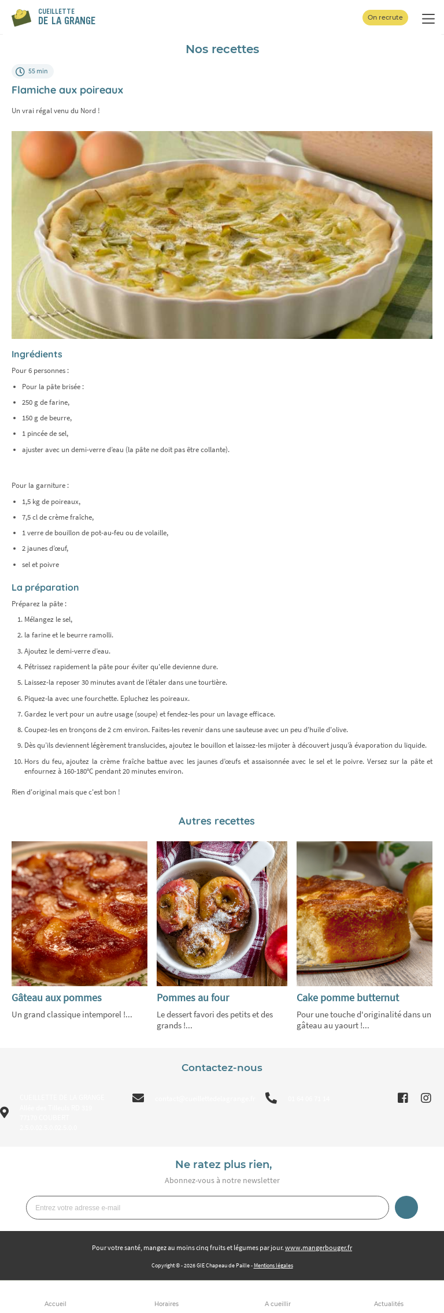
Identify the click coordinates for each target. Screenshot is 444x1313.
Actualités (389, 1304)
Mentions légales (273, 1265)
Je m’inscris (406, 1207)
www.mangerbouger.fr (318, 1247)
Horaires (166, 1304)
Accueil (55, 1304)
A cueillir (278, 1304)
